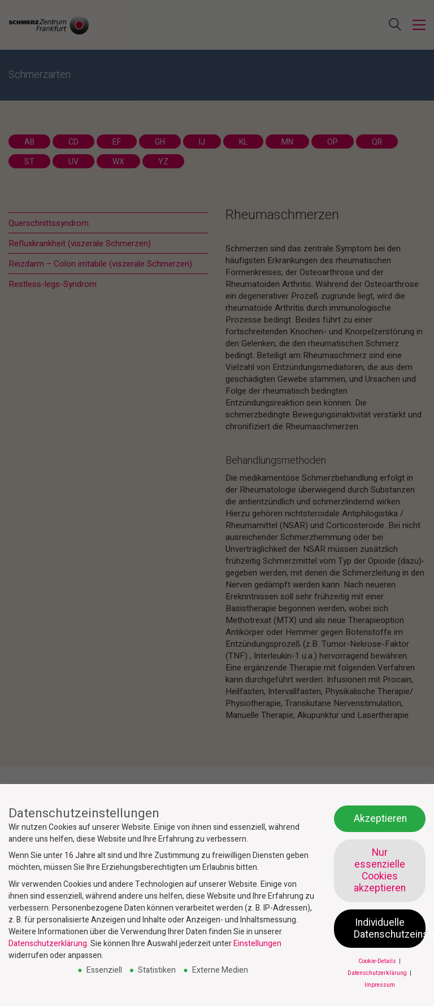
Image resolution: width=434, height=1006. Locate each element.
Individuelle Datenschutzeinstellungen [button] (390, 929)
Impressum (379, 985)
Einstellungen (257, 944)
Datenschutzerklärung (47, 944)
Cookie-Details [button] (378, 961)
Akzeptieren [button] (380, 819)
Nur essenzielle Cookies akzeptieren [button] (380, 870)
